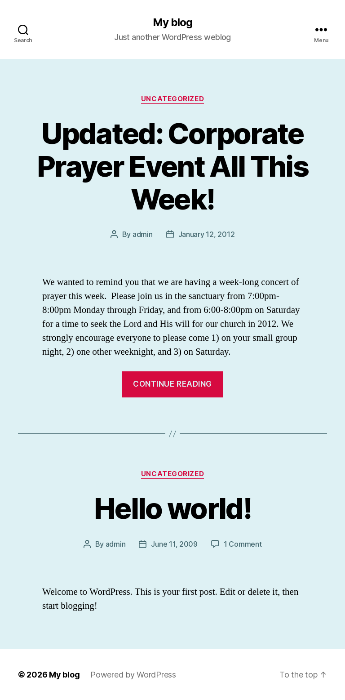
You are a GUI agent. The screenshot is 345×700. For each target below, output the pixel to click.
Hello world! (172, 508)
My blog (172, 22)
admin (143, 234)
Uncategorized (172, 99)
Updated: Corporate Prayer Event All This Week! (172, 166)
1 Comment (243, 543)
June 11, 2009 (174, 543)
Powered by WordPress (133, 674)
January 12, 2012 (206, 234)
